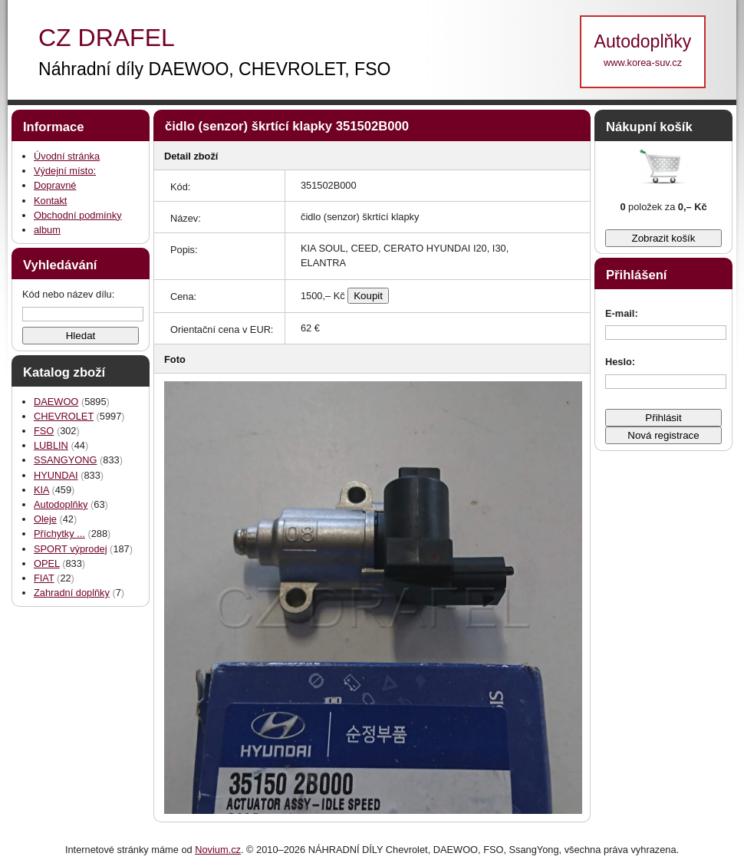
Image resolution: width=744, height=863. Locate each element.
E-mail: (621, 313)
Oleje (45, 519)
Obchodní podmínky (78, 215)
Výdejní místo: (65, 170)
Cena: (183, 296)
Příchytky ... (59, 533)
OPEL (47, 563)
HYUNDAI (56, 475)
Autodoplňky (60, 504)
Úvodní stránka (67, 156)
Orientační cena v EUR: (221, 329)
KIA (41, 490)
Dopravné (55, 185)
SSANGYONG (65, 460)
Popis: (184, 249)
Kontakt (50, 200)
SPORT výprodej (70, 549)
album (47, 230)
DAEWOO (56, 401)
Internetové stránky (107, 849)
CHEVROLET (64, 416)
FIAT (44, 578)
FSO (44, 430)
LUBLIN (51, 445)
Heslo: (620, 361)
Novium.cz (218, 849)
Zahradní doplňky (72, 592)
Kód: (180, 187)
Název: (185, 218)
